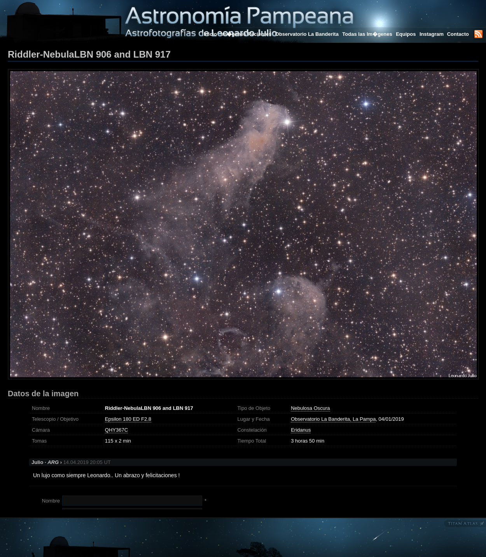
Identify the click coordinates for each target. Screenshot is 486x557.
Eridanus (301, 430)
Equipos (406, 34)
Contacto (458, 34)
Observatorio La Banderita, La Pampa (333, 419)
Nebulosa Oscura (310, 408)
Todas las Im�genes (367, 34)
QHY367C (116, 430)
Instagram (432, 34)
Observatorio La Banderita (307, 34)
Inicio (210, 34)
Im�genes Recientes (245, 34)
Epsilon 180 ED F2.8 (128, 419)
